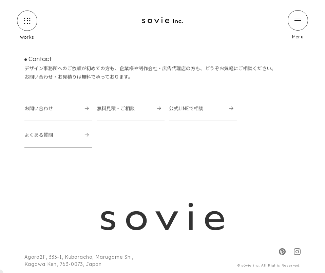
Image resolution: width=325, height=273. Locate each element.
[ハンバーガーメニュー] (298, 20)
